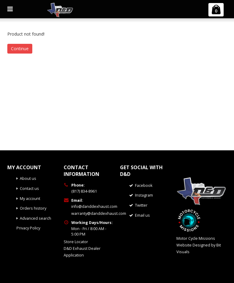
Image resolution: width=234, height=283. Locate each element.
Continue (20, 48)
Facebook (143, 185)
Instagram (144, 195)
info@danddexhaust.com (94, 206)
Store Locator (76, 241)
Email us (142, 215)
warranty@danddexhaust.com (98, 213)
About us (28, 178)
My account (30, 198)
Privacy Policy (28, 228)
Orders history (33, 208)
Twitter (141, 205)
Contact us (29, 188)
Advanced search (35, 218)
